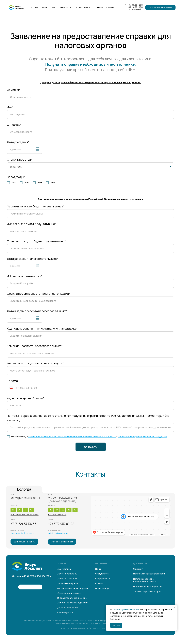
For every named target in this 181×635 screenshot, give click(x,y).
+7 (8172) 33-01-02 (61, 524)
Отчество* (14, 125)
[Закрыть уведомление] (174, 607)
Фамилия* (13, 90)
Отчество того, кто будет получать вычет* (36, 241)
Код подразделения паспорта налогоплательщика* (42, 328)
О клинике (98, 7)
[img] (14, 587)
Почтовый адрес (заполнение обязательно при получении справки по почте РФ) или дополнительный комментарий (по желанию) (88, 418)
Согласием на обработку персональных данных (142, 436)
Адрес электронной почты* (25, 398)
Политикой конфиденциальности (45, 436)
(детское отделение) (62, 501)
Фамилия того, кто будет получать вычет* (35, 206)
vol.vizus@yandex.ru (58, 533)
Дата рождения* (18, 142)
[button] (160, 7)
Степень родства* (19, 159)
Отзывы (34, 7)
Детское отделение (82, 7)
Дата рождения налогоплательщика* (32, 259)
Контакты (110, 7)
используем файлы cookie (126, 609)
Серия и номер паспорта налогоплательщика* (38, 294)
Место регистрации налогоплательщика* (35, 363)
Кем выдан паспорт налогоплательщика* (35, 346)
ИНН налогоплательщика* (24, 276)
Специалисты (65, 7)
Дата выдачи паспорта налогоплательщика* (37, 311)
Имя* (10, 107)
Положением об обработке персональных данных (90, 436)
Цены (53, 7)
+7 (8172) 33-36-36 (23, 524)
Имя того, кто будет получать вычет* (32, 224)
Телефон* (14, 381)
